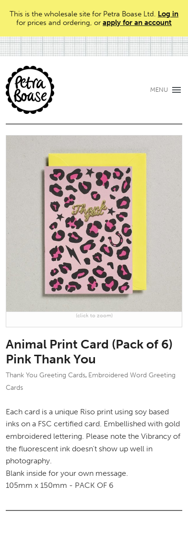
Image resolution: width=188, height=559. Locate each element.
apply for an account (137, 22)
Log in (168, 14)
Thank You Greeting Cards (45, 375)
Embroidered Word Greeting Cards (91, 381)
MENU (159, 89)
